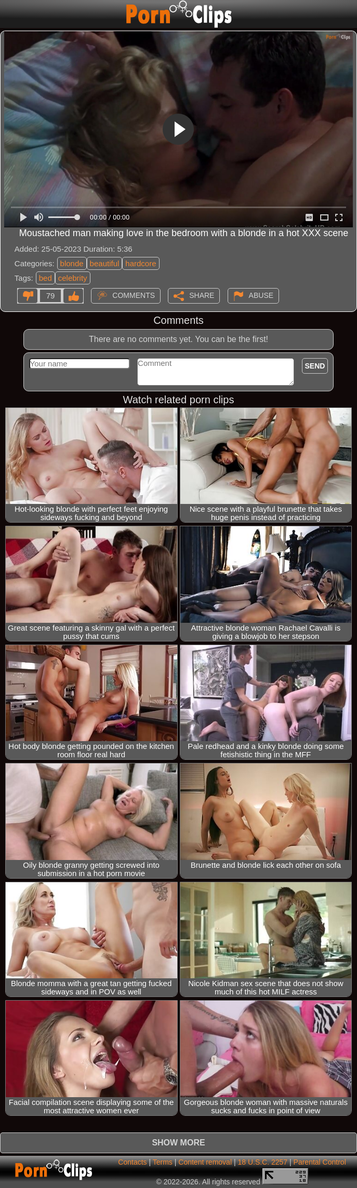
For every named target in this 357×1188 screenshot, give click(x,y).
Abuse (261, 295)
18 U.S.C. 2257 (262, 1162)
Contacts (132, 1162)
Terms (163, 1162)
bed (45, 278)
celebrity (72, 278)
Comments (133, 295)
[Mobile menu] (9, 14)
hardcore (140, 263)
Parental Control (320, 1162)
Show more (178, 1142)
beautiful (105, 263)
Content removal (205, 1162)
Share (201, 295)
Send (315, 366)
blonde (72, 263)
